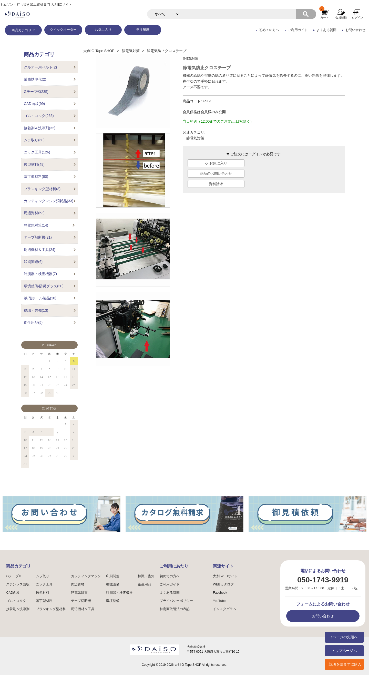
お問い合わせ (355, 30)
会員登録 (341, 17)
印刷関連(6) (33, 262)
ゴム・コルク (16, 601)
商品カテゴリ (22, 30)
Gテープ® (13, 576)
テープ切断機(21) (38, 237)
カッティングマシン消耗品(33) (48, 201)
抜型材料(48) (34, 164)
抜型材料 (42, 592)
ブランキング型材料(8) (42, 189)
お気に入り (103, 30)
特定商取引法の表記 (175, 609)
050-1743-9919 (322, 579)
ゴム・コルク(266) (39, 116)
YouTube (219, 601)
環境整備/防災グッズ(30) (44, 286)
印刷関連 (112, 576)
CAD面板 (13, 592)
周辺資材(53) (34, 213)
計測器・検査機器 (119, 592)
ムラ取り (42, 576)
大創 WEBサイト (225, 576)
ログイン (357, 17)
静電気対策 (131, 51)
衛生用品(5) (33, 322)
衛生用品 (144, 584)
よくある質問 (326, 30)
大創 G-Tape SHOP (98, 51)
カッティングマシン (86, 576)
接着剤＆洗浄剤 (17, 609)
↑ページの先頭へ (344, 637)
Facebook (220, 592)
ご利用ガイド (298, 30)
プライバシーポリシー (176, 601)
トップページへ (344, 651)
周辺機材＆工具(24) (39, 250)
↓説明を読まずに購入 (344, 664)
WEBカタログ (223, 584)
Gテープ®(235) (36, 92)
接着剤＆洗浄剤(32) (39, 128)
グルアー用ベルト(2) (40, 67)
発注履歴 (142, 30)
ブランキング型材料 (51, 609)
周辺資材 (77, 584)
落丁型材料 (44, 601)
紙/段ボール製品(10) (40, 298)
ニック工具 (44, 584)
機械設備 (112, 584)
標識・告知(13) (36, 310)
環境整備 (112, 601)
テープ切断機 (81, 601)
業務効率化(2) (35, 79)
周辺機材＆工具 (82, 609)
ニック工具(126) (37, 152)
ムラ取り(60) (34, 140)
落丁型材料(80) (36, 176)
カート (324, 17)
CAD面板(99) (34, 104)
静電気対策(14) (36, 225)
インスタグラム (224, 609)
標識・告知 (146, 576)
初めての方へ (269, 30)
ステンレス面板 (17, 584)
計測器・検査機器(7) (40, 274)
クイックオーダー (63, 30)
